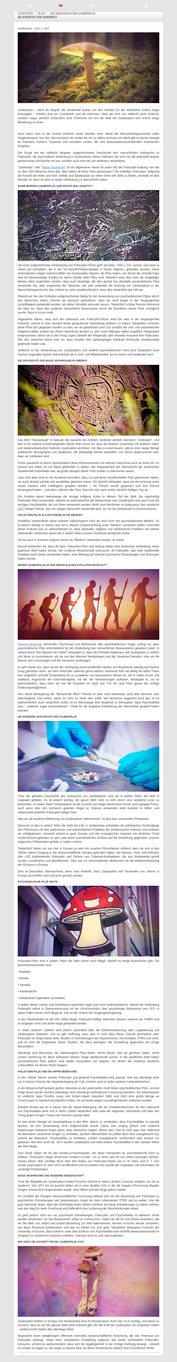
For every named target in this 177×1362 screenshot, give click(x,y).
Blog (41, 13)
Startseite (25, 13)
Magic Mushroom (53, 167)
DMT (21, 508)
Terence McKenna (30, 644)
